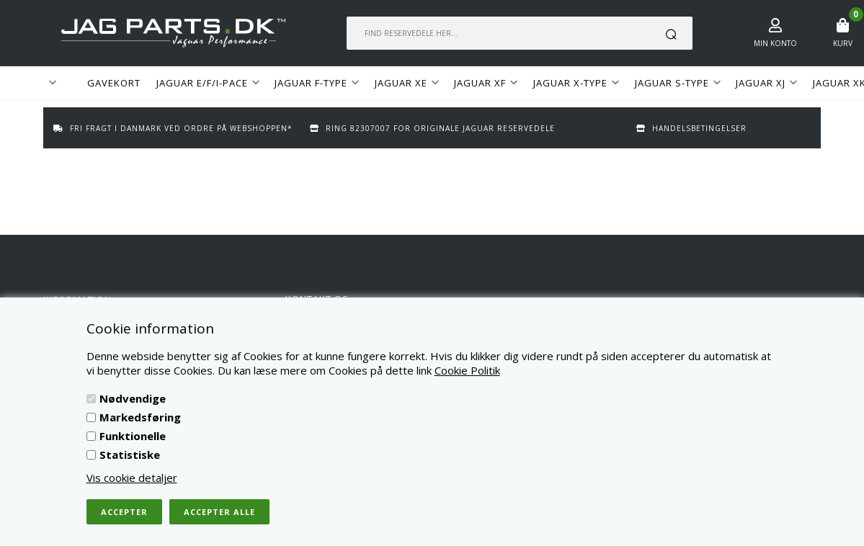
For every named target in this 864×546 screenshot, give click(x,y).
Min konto (775, 43)
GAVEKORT (114, 82)
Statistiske (129, 454)
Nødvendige (132, 398)
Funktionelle (132, 436)
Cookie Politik (467, 370)
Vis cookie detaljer (131, 477)
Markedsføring (140, 417)
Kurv (842, 43)
